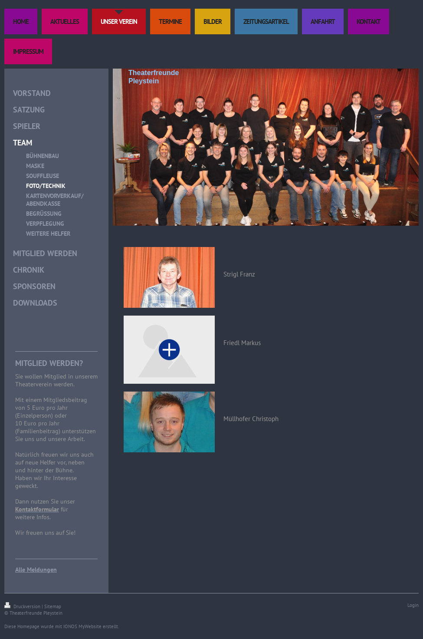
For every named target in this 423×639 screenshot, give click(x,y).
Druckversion (23, 606)
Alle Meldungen (36, 569)
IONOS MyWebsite (82, 626)
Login (413, 605)
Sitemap (52, 606)
